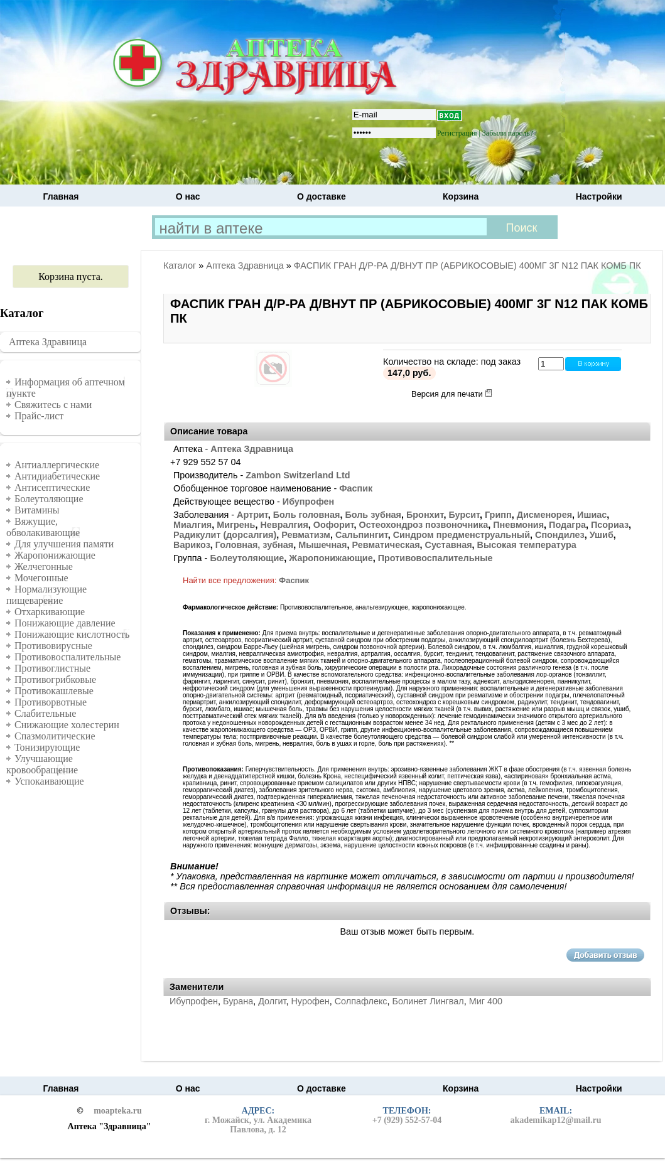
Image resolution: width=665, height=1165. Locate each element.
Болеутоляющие (49, 498)
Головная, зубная (254, 545)
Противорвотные (50, 702)
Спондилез (560, 535)
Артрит (252, 515)
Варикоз (191, 545)
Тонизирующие (47, 747)
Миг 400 (485, 1001)
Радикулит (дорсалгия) (224, 535)
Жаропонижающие (54, 555)
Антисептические (52, 487)
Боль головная (306, 515)
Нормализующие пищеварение (46, 595)
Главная (61, 196)
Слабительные (45, 713)
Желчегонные (43, 566)
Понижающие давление (65, 623)
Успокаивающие (49, 781)
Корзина (460, 196)
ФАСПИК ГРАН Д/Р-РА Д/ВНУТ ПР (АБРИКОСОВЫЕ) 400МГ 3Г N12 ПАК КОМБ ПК (467, 265)
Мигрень (236, 525)
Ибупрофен (308, 502)
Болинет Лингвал (428, 1001)
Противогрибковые (55, 679)
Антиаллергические (56, 464)
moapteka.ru (118, 1111)
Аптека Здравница (48, 341)
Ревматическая (386, 545)
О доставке (321, 196)
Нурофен (310, 1001)
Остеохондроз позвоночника (424, 525)
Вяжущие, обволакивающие (43, 527)
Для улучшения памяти (64, 544)
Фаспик (355, 488)
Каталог (179, 265)
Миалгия (192, 525)
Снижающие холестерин (66, 724)
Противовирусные (53, 645)
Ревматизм (305, 535)
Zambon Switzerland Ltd (298, 475)
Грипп (498, 515)
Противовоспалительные (67, 657)
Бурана (238, 1001)
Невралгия (284, 525)
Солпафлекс (361, 1001)
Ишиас (592, 515)
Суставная (448, 545)
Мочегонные (41, 577)
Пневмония (518, 525)
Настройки (599, 196)
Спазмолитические (54, 736)
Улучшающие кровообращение (42, 764)
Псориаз (610, 525)
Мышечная (322, 545)
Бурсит (464, 515)
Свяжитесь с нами (53, 404)
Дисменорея (544, 515)
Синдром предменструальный (461, 535)
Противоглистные (52, 668)
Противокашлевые (54, 690)
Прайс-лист (38, 416)
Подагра (567, 525)
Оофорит (333, 525)
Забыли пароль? (507, 133)
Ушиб (602, 535)
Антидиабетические (57, 476)
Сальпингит (361, 535)
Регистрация (457, 133)
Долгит (272, 1001)
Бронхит (424, 515)
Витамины (37, 510)
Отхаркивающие (49, 611)
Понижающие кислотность (71, 634)
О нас (188, 196)
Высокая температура (526, 545)
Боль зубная (373, 515)
